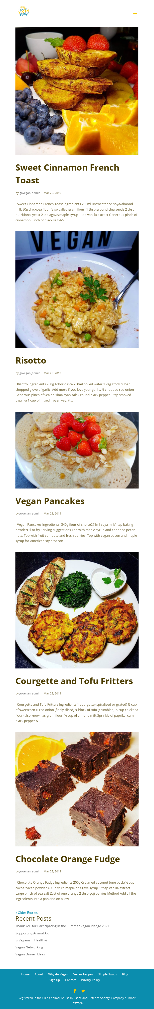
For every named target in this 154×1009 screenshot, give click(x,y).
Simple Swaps (107, 974)
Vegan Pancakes (49, 501)
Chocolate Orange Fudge (67, 859)
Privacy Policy (90, 980)
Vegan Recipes (83, 974)
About (39, 974)
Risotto (30, 360)
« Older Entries (26, 912)
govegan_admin (30, 193)
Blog (125, 974)
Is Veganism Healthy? (31, 940)
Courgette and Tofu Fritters (74, 681)
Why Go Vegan (58, 974)
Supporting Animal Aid (32, 933)
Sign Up (55, 980)
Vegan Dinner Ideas (30, 954)
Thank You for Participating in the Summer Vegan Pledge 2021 (62, 926)
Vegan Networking (29, 947)
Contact (70, 980)
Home (25, 974)
